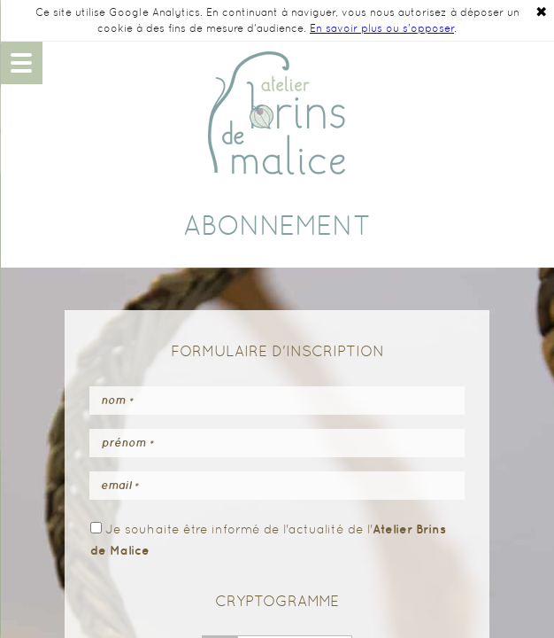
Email (120, 485)
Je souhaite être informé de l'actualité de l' (268, 539)
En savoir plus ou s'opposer (382, 28)
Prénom (128, 442)
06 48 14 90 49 (533, 63)
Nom (118, 400)
